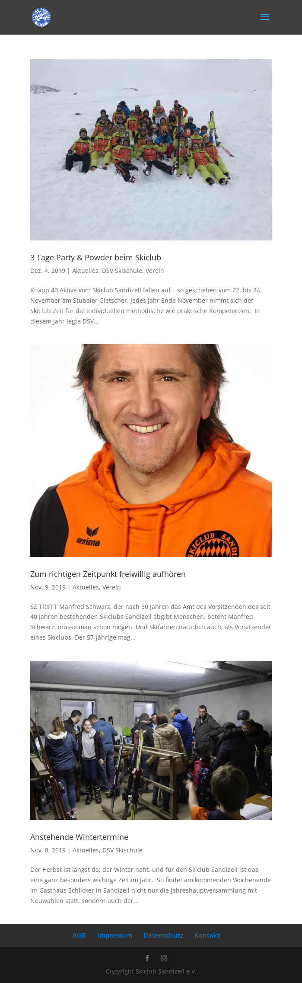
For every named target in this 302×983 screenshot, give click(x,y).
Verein (155, 270)
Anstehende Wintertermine (79, 837)
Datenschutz (163, 935)
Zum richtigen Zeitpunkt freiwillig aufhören (108, 574)
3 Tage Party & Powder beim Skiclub (95, 257)
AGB (79, 935)
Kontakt (207, 935)
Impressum (114, 935)
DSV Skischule (122, 270)
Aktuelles (85, 270)
